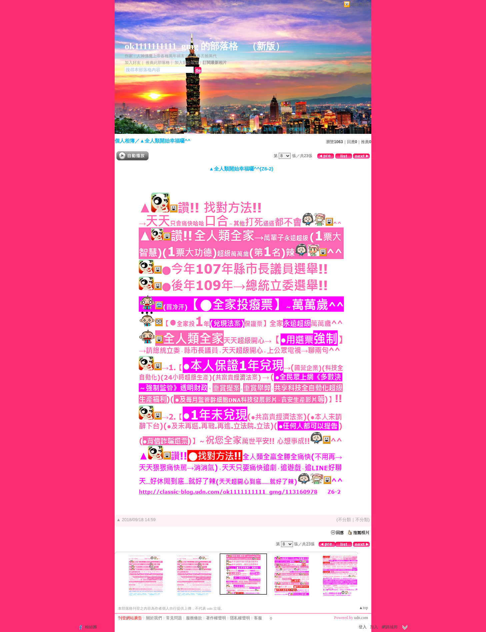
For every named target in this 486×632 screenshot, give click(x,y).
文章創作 (212, 129)
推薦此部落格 (158, 62)
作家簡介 (298, 129)
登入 (363, 627)
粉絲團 (91, 627)
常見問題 (174, 618)
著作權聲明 (216, 618)
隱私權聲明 (240, 618)
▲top (363, 607)
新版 (266, 46)
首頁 (186, 129)
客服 (258, 618)
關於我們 (154, 618)
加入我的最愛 (187, 62)
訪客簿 (270, 129)
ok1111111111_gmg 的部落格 (181, 46)
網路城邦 (359, 4)
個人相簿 (242, 129)
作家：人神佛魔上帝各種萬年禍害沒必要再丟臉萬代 (171, 56)
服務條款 (194, 618)
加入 (374, 627)
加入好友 (133, 62)
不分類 (344, 519)
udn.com (361, 617)
